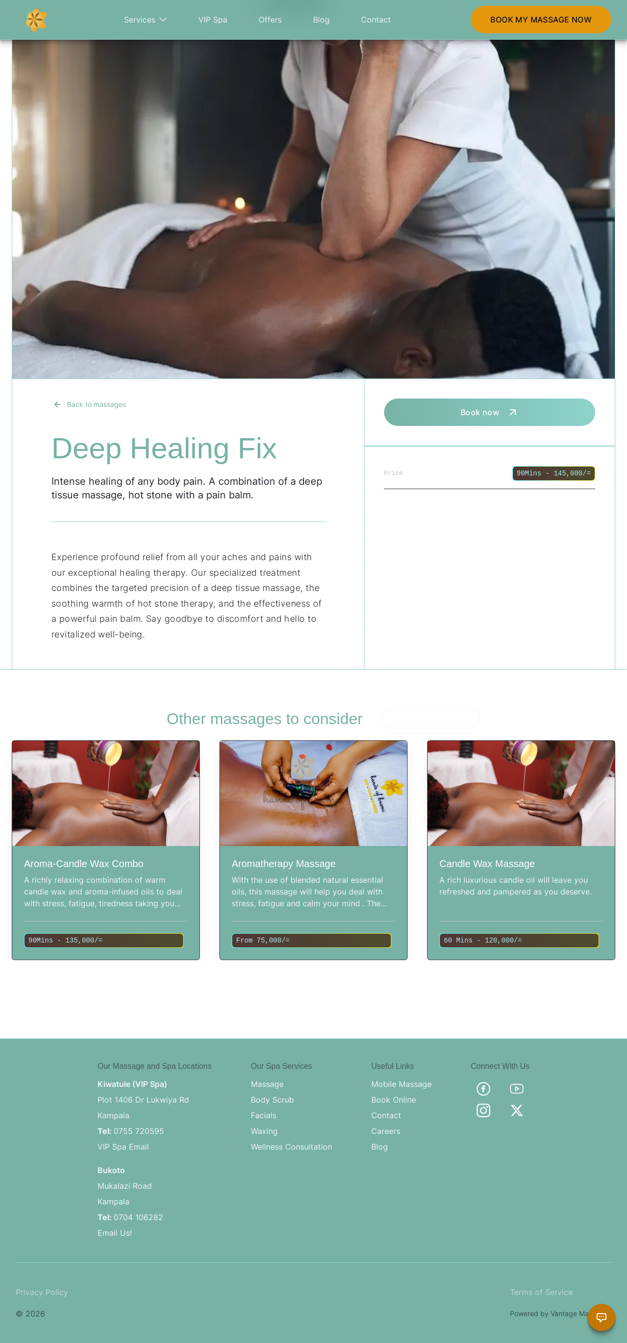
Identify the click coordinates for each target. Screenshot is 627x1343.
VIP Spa (212, 19)
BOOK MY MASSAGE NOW (541, 19)
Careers (385, 1131)
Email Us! (114, 1233)
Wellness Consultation (291, 1147)
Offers (270, 19)
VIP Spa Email (123, 1147)
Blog (321, 19)
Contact (376, 19)
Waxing (264, 1131)
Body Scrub (272, 1100)
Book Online (393, 1100)
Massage (267, 1084)
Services (145, 19)
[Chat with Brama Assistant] (601, 1317)
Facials (263, 1115)
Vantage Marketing (581, 1313)
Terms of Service (541, 1292)
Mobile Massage (401, 1084)
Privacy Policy (42, 1292)
